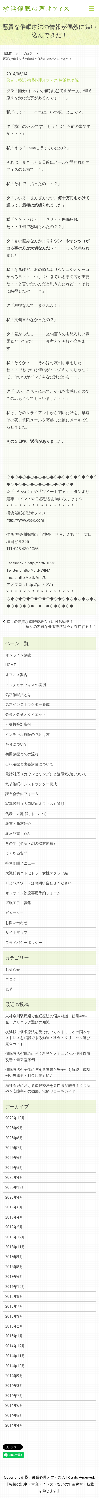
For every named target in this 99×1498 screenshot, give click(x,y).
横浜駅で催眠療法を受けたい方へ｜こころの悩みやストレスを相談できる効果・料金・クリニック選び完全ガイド (47, 1038)
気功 (9, 989)
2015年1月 (14, 1336)
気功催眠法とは (18, 695)
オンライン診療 (18, 655)
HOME (7, 54)
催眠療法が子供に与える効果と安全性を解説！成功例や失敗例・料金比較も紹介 (47, 1072)
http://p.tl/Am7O (32, 577)
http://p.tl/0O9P (41, 563)
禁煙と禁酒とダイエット (25, 714)
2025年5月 (14, 1168)
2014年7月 (14, 1396)
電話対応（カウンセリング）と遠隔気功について (46, 774)
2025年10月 (15, 1118)
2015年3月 (14, 1316)
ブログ (27, 54)
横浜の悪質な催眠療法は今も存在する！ (59, 626)
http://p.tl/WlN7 (36, 570)
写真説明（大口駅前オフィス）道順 (34, 803)
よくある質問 (16, 853)
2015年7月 (14, 1306)
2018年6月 (14, 1276)
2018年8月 (14, 1267)
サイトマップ (16, 932)
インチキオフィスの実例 (25, 685)
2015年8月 (14, 1296)
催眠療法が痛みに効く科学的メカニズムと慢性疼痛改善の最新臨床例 (47, 1057)
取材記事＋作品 (18, 833)
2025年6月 (14, 1157)
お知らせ (12, 969)
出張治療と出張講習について (29, 764)
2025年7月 (14, 1148)
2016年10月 (15, 1287)
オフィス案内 (16, 675)
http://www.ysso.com (25, 520)
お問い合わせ (16, 923)
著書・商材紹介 (18, 823)
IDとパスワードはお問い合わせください (38, 883)
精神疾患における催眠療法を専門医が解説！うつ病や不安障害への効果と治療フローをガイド (47, 1088)
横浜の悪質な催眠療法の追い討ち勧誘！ (40, 621)
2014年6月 (14, 1405)
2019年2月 (14, 1227)
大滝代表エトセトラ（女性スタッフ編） (38, 873)
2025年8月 (14, 1138)
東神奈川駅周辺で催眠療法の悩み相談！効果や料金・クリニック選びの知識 (46, 1019)
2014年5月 (14, 1415)
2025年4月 (14, 1177)
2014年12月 (15, 1346)
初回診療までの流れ (22, 754)
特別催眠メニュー (20, 863)
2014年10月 (15, 1366)
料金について (16, 744)
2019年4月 (14, 1217)
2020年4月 (14, 1197)
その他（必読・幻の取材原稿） (31, 843)
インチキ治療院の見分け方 (27, 734)
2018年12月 (15, 1237)
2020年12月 (15, 1187)
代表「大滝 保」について (26, 814)
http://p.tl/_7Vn (39, 584)
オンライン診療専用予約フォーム (33, 893)
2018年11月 (15, 1247)
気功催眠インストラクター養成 (31, 784)
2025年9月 (14, 1128)
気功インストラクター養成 (27, 704)
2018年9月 (14, 1257)
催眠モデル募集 (18, 903)
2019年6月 (14, 1207)
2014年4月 (14, 1425)
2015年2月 (14, 1326)
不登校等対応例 (18, 724)
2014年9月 (14, 1376)
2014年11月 (15, 1356)
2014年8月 (14, 1385)
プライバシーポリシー (23, 942)
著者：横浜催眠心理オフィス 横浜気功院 (42, 80)
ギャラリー (14, 913)
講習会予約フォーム (22, 794)
